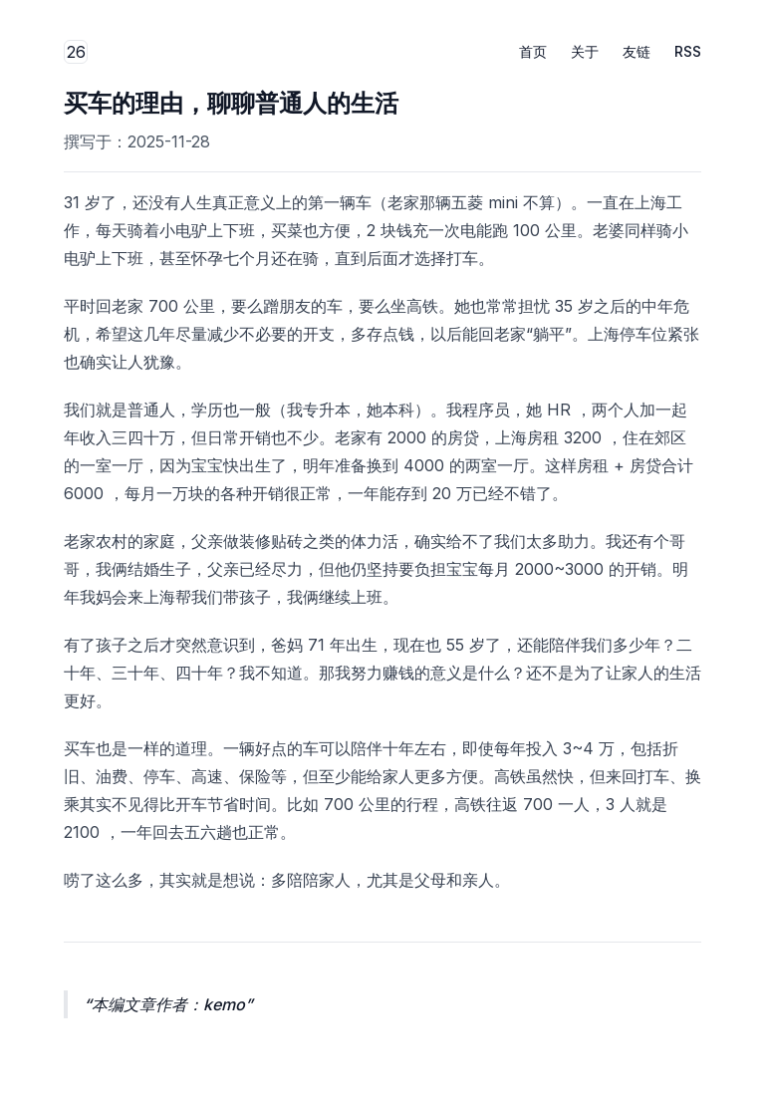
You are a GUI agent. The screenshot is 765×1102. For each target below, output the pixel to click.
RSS (687, 51)
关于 (585, 51)
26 (78, 53)
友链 (636, 51)
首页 (533, 51)
